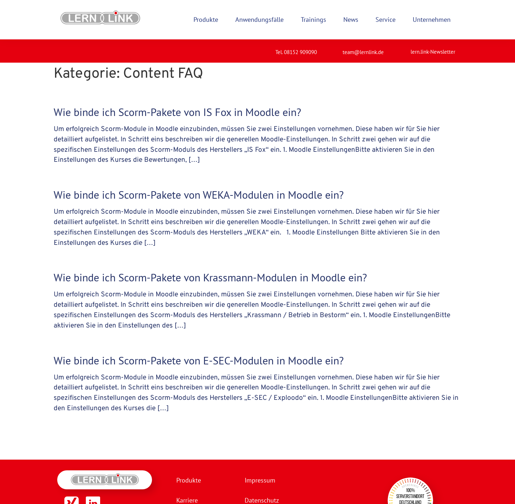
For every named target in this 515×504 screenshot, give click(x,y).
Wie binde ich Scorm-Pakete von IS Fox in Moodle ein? (177, 112)
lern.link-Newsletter (433, 51)
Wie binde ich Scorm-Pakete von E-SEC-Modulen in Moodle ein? (199, 360)
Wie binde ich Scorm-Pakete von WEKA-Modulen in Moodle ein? (199, 195)
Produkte (188, 480)
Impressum (260, 480)
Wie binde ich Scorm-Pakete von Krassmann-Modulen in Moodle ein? (210, 277)
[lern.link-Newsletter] (401, 48)
